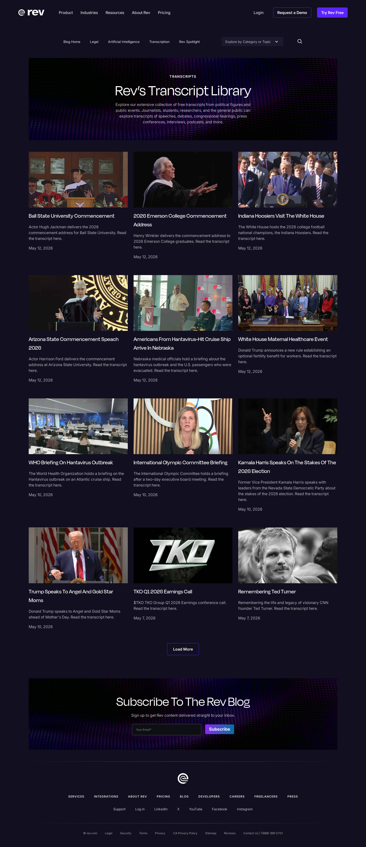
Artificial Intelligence (124, 42)
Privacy (160, 833)
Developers (209, 796)
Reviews (230, 833)
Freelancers (266, 796)
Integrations (106, 796)
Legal (94, 42)
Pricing (163, 796)
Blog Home (71, 42)
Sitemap (210, 833)
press (292, 796)
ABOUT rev (137, 796)
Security (125, 833)
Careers (237, 796)
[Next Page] (183, 649)
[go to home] (183, 778)
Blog (184, 796)
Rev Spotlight (189, 42)
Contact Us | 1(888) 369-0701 (263, 833)
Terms (143, 833)
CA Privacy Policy (185, 833)
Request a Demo (292, 12)
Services (76, 796)
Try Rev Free (332, 12)
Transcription (159, 42)
